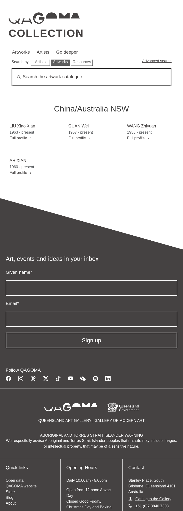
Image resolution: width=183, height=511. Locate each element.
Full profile (20, 138)
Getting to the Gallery (153, 499)
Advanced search (157, 61)
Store (10, 492)
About (11, 503)
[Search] (91, 77)
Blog (9, 498)
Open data (15, 480)
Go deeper (67, 52)
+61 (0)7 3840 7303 (152, 506)
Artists (43, 52)
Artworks (21, 52)
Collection (46, 33)
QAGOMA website (21, 486)
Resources (82, 62)
